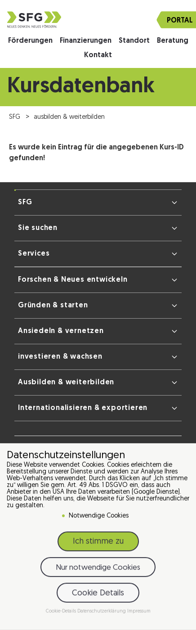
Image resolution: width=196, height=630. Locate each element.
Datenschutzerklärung (102, 614)
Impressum (139, 614)
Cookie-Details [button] (61, 614)
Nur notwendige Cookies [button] (98, 570)
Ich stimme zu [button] (98, 544)
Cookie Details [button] (98, 595)
